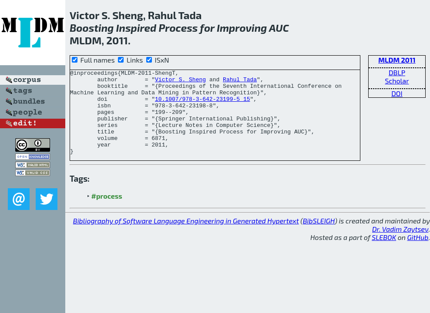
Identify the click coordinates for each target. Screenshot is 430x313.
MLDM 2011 (396, 60)
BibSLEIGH (319, 237)
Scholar (397, 81)
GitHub (418, 254)
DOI (397, 93)
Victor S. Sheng (180, 82)
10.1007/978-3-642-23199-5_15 (202, 105)
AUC (279, 27)
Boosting (92, 27)
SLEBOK (384, 254)
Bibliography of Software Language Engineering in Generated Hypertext (186, 237)
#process (106, 213)
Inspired (136, 27)
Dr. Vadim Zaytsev (400, 246)
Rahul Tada (240, 82)
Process (178, 27)
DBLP (397, 72)
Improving (242, 27)
